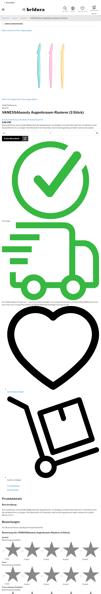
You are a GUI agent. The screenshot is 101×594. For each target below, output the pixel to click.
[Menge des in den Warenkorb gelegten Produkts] (50, 133)
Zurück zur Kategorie (14, 24)
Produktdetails (13, 486)
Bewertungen (13, 490)
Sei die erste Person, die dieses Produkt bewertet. (22, 120)
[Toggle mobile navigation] (3, 9)
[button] (65, 9)
